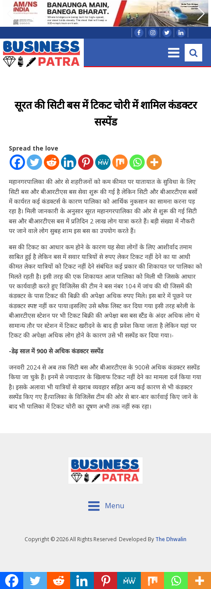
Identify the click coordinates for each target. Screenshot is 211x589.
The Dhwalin (170, 539)
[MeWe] (103, 162)
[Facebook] (17, 162)
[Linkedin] (68, 162)
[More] (154, 162)
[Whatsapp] (137, 162)
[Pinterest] (85, 162)
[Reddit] (51, 162)
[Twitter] (34, 162)
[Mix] (120, 162)
